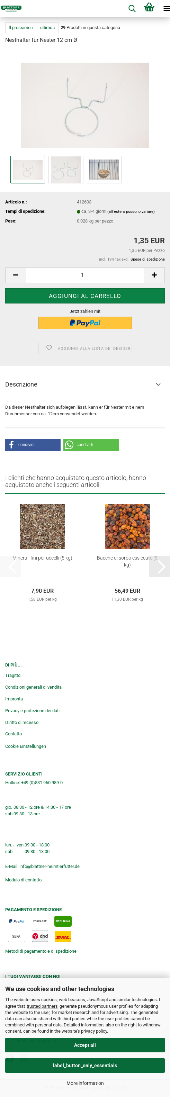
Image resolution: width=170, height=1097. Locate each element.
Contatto (13, 733)
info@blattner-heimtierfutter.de (49, 866)
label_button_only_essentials (85, 1065)
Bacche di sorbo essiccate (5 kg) (127, 561)
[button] (15, 275)
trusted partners (42, 1006)
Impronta (14, 698)
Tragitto (12, 675)
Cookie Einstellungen (25, 746)
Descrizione (21, 384)
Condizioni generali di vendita (33, 687)
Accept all (85, 1045)
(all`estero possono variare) (131, 211)
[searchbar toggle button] (132, 8)
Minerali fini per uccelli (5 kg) (42, 558)
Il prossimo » (21, 27)
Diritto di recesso (21, 722)
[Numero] (85, 275)
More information (85, 1083)
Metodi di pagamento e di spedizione (41, 951)
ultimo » (47, 27)
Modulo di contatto (23, 879)
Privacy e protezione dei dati (32, 710)
